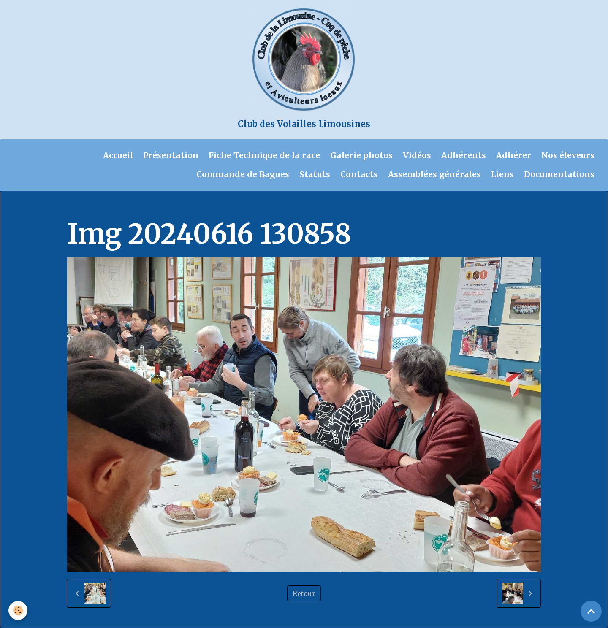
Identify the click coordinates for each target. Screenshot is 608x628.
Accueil (118, 155)
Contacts (359, 174)
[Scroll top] (591, 611)
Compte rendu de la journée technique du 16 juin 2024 (284, 207)
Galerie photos (361, 155)
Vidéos (417, 155)
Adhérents (463, 155)
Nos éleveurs (567, 155)
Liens (502, 174)
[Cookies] (17, 610)
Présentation (170, 155)
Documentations (559, 174)
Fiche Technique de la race (264, 155)
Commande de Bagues (242, 174)
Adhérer (513, 155)
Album (113, 207)
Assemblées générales (434, 174)
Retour (304, 593)
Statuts (314, 174)
